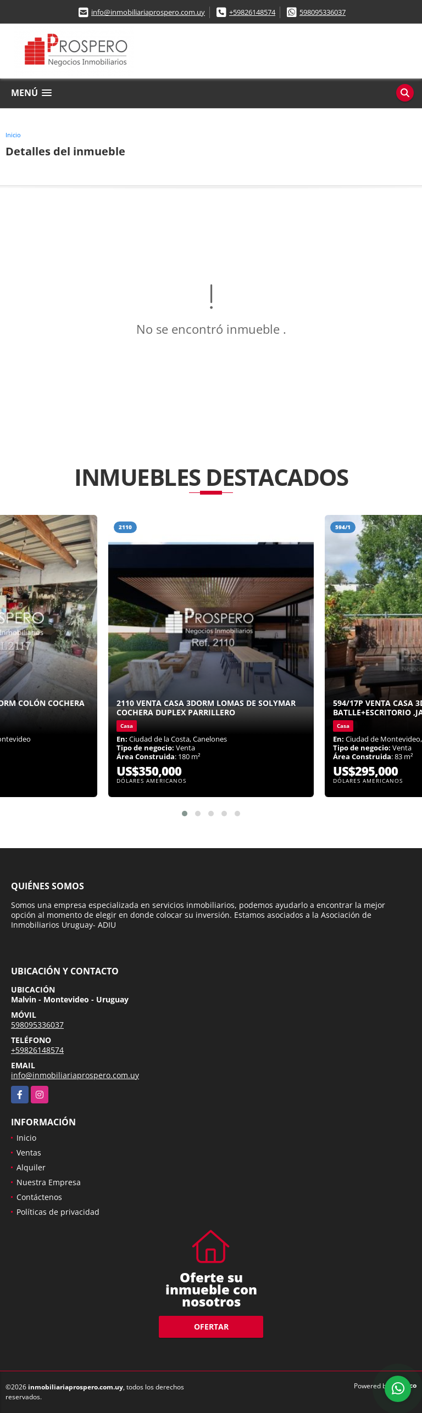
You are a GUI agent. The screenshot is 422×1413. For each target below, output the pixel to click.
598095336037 (322, 12)
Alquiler (31, 1167)
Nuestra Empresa (48, 1182)
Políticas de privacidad (57, 1212)
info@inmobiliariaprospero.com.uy (148, 12)
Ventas (28, 1152)
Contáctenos (39, 1197)
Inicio (13, 135)
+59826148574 (252, 12)
